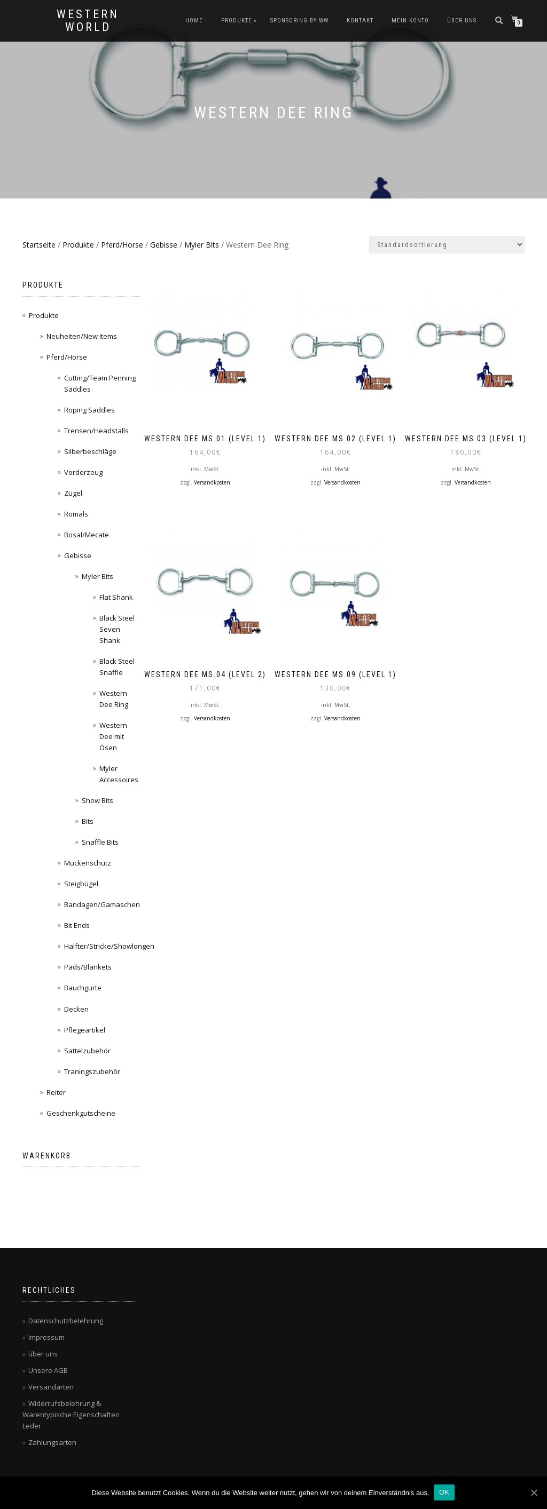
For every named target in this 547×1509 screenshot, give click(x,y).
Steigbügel (81, 883)
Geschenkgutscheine (80, 1113)
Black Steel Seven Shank (117, 629)
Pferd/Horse (122, 245)
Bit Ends (77, 925)
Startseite (39, 245)
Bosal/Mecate (86, 534)
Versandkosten (212, 481)
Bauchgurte (82, 987)
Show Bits (97, 800)
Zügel (73, 493)
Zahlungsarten (52, 1442)
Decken (76, 1009)
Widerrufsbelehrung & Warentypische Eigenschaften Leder (71, 1415)
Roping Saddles (89, 410)
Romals (76, 514)
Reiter (56, 1092)
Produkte (236, 20)
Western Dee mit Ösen (113, 736)
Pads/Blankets (88, 967)
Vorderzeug (83, 472)
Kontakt (360, 20)
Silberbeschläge (90, 451)
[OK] (533, 1492)
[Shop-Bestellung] (447, 244)
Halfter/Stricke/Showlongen (109, 946)
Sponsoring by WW (299, 20)
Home (194, 20)
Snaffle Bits (100, 842)
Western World (88, 21)
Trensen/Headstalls (96, 430)
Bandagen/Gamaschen (102, 904)
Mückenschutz (87, 863)
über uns (461, 20)
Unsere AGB (48, 1370)
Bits (87, 821)
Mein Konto (410, 20)
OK (445, 1492)
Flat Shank (116, 597)
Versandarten (51, 1387)
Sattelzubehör (87, 1050)
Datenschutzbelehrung (65, 1320)
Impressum (46, 1337)
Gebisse (163, 245)
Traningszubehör (92, 1071)
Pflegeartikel (84, 1030)
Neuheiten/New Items (81, 336)
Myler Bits (201, 245)
